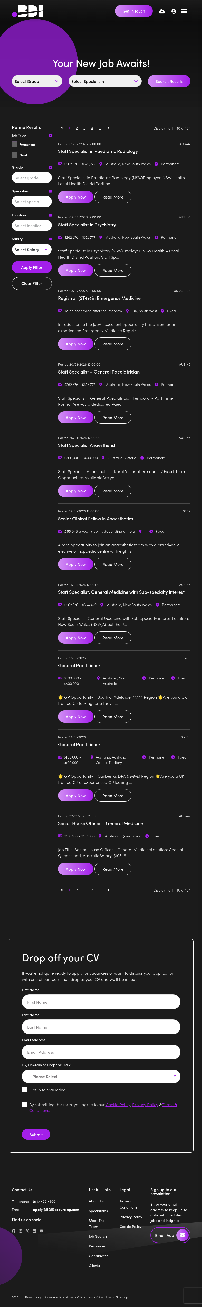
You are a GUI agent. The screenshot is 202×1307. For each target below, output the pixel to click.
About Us (96, 1200)
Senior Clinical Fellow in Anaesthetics (95, 518)
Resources (97, 1245)
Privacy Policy (145, 1104)
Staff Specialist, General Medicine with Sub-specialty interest (121, 592)
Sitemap (122, 1297)
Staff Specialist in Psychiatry (87, 224)
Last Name (31, 1014)
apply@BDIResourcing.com (56, 1209)
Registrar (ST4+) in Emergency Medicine (99, 298)
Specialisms (98, 1210)
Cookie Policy (118, 1104)
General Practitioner (79, 665)
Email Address (33, 1039)
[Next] (108, 128)
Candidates (98, 1255)
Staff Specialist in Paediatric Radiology (98, 151)
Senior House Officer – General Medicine (100, 823)
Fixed (23, 155)
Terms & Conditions (100, 1297)
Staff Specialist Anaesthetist (87, 445)
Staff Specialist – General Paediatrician (99, 371)
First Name (31, 989)
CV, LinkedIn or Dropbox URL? (46, 1064)
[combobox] (32, 177)
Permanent (27, 144)
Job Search (98, 1236)
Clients (94, 1265)
